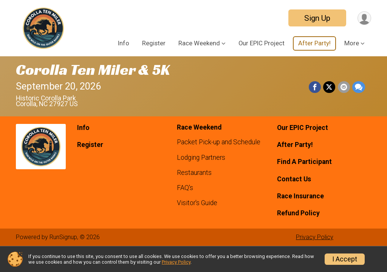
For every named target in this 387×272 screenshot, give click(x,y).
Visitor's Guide (197, 203)
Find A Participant (304, 161)
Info (123, 43)
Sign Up (317, 18)
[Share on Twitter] (330, 87)
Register (154, 43)
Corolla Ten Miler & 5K (93, 69)
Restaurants (194, 172)
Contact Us (294, 179)
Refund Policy (298, 213)
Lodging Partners (201, 157)
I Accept (344, 259)
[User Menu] (364, 18)
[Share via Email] (344, 87)
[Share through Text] (358, 87)
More (351, 43)
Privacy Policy (314, 237)
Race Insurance (300, 196)
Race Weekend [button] (199, 43)
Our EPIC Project (261, 43)
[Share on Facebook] (315, 87)
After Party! (314, 43)
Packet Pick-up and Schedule (218, 142)
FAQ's (185, 188)
